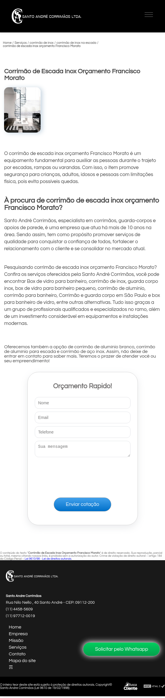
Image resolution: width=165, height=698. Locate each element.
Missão (16, 642)
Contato (17, 655)
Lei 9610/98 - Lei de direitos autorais (48, 560)
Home (15, 628)
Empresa (18, 635)
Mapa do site (22, 662)
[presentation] (82, 476)
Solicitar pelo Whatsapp (121, 649)
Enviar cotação (82, 506)
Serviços (18, 649)
